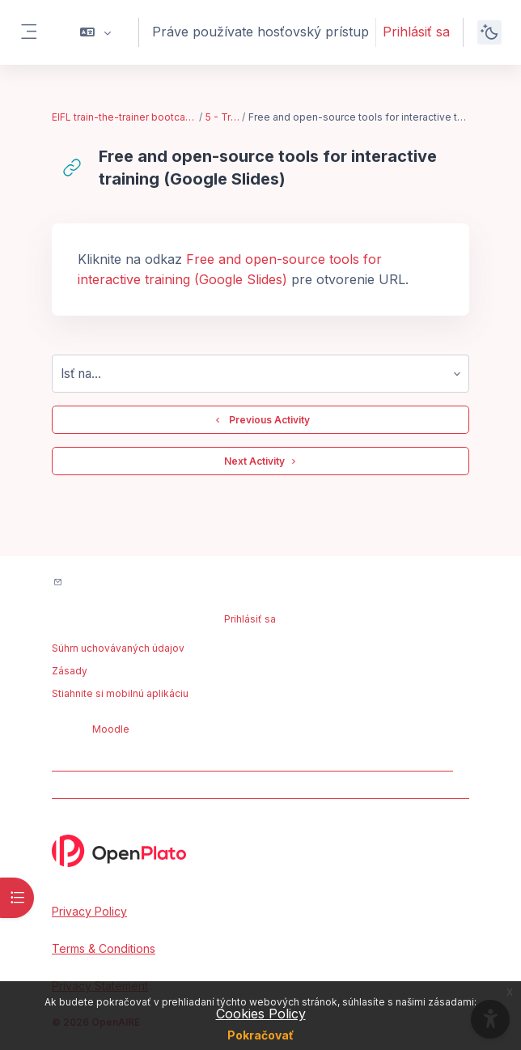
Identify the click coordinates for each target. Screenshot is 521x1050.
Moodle (110, 729)
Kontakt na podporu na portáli (147, 583)
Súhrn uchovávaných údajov (118, 648)
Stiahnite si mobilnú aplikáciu (120, 693)
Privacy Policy (89, 911)
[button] (95, 32)
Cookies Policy (261, 1013)
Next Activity (261, 461)
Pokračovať (260, 1035)
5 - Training (223, 117)
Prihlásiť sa (416, 31)
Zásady (69, 671)
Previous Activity (260, 420)
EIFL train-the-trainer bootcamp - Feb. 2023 (124, 117)
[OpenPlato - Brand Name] (260, 850)
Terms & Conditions (103, 948)
